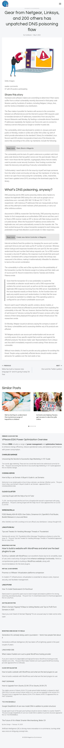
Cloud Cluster (8, 491)
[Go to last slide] (4, 408)
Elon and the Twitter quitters (48, 367)
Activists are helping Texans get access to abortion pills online (46, 417)
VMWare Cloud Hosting (10, 436)
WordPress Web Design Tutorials (13, 631)
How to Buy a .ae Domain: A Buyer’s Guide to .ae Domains (23, 477)
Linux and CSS (8, 650)
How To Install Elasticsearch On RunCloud (17, 589)
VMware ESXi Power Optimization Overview (27, 439)
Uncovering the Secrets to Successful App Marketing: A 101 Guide (26, 459)
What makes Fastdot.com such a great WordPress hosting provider (26, 654)
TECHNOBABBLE (9, 702)
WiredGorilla (8, 510)
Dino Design (7, 724)
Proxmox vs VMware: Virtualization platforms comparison (23, 573)
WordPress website (35, 561)
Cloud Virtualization (9, 668)
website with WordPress (18, 556)
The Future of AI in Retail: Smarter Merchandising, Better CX (24, 720)
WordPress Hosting (9, 545)
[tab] (28, 426)
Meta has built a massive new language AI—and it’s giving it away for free (16, 369)
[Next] (60, 408)
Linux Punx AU (8, 527)
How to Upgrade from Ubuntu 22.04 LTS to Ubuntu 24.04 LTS (24, 686)
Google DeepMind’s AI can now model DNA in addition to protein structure (29, 706)
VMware (7, 444)
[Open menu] (60, 3)
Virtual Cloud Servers (10, 568)
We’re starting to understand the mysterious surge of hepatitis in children (16, 417)
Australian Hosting (9, 603)
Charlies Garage (9, 455)
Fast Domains (8, 681)
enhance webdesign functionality (42, 559)
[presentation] (16, 401)
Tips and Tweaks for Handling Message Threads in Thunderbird (25, 532)
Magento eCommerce (32, 8)
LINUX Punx (7, 585)
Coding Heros (8, 473)
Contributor (28, 35)
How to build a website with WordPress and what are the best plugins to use (29, 672)
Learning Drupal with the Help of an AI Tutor (18, 496)
